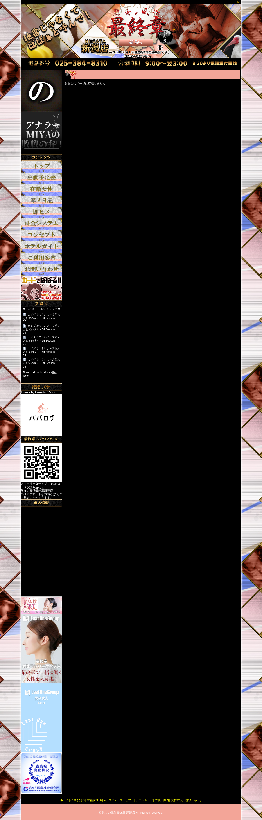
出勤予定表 (77, 800)
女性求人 (177, 800)
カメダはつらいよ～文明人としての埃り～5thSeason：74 (41, 352)
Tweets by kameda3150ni (38, 392)
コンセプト (126, 800)
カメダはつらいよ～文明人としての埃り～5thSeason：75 (41, 341)
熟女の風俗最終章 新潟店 (118, 812)
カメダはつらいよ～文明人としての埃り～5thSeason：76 (41, 329)
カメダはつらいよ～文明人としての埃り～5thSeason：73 (41, 363)
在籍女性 (93, 800)
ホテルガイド (144, 800)
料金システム (109, 800)
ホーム (64, 800)
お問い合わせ (193, 800)
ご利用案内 (162, 800)
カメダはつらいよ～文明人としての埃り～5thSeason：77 (41, 318)
